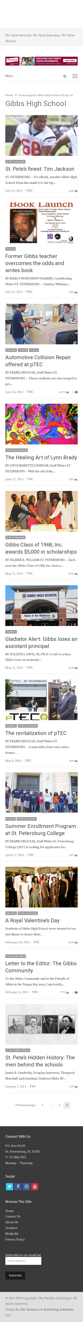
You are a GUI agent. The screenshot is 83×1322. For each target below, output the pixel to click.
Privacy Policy (15, 1240)
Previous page (25, 1105)
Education (11, 350)
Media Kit (11, 1234)
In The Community (15, 161)
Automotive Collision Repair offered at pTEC (38, 361)
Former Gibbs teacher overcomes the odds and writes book (34, 263)
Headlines (11, 631)
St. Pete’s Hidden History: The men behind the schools (40, 1061)
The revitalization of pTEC (36, 733)
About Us (11, 1222)
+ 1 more (34, 350)
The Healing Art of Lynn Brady (41, 457)
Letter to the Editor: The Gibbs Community (41, 967)
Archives (11, 1228)
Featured (10, 249)
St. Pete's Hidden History (17, 1050)
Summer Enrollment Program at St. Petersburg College (40, 829)
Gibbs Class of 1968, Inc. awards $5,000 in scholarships (41, 548)
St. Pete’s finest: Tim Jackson (39, 169)
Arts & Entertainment (16, 450)
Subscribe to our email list (23, 1255)
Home (9, 1211)
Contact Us (13, 1217)
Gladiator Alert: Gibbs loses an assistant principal (41, 642)
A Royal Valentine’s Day (32, 921)
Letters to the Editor (15, 956)
